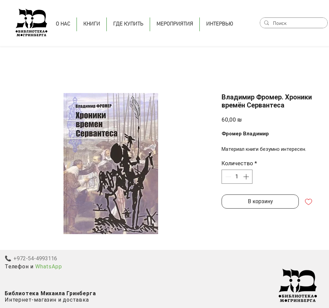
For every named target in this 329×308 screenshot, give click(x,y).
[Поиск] (293, 23)
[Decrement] (228, 176)
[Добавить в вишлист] (308, 201)
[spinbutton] (237, 176)
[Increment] (247, 176)
